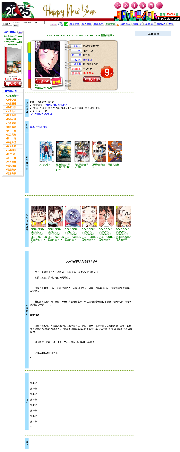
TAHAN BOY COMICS (56, 105)
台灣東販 (87, 60)
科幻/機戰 (42, 127)
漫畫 (32, 127)
